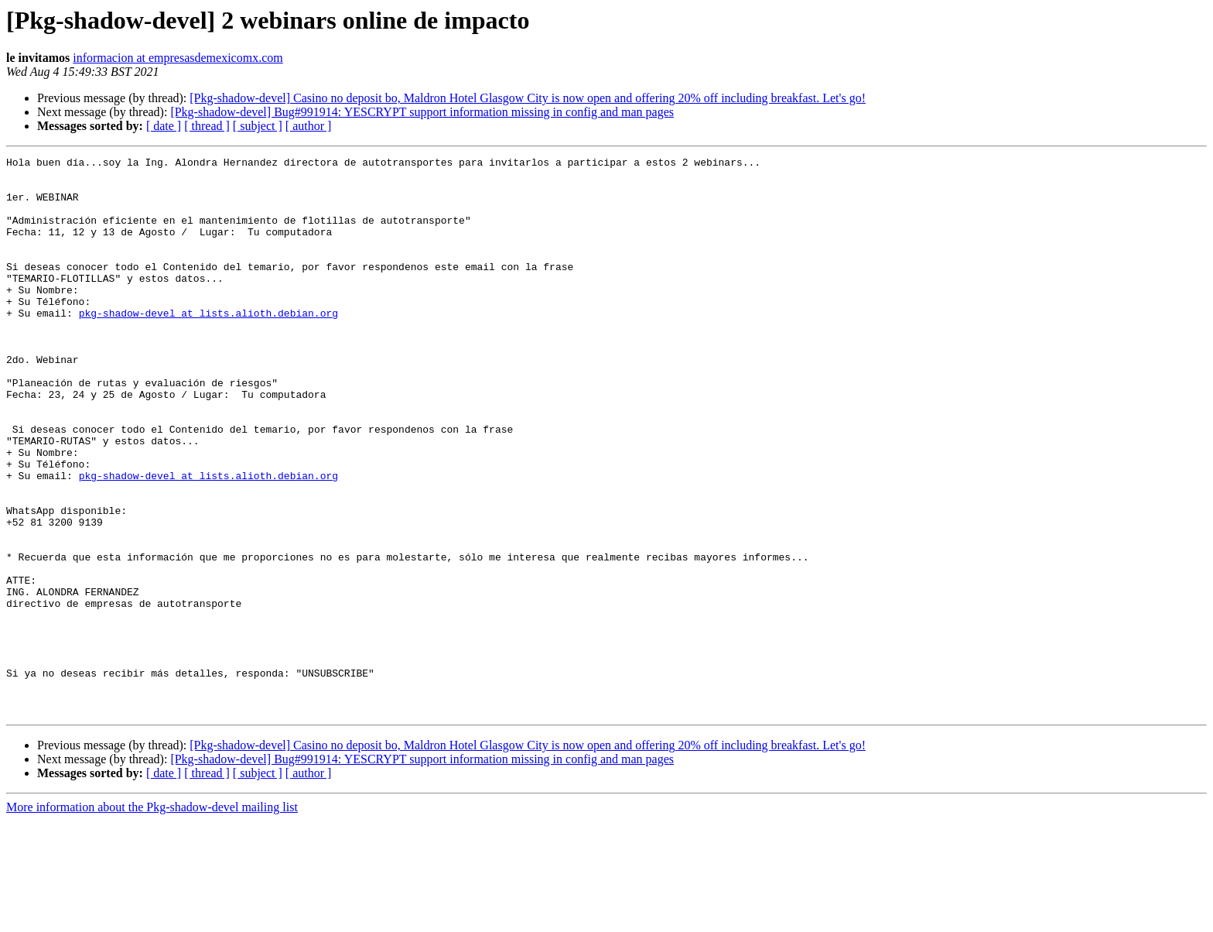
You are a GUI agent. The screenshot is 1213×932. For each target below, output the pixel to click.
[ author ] (308, 125)
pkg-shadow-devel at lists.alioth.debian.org (208, 345)
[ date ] (163, 125)
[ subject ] (257, 125)
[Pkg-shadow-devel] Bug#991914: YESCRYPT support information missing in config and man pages (422, 111)
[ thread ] (207, 125)
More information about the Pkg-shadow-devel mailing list (152, 918)
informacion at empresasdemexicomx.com (177, 57)
